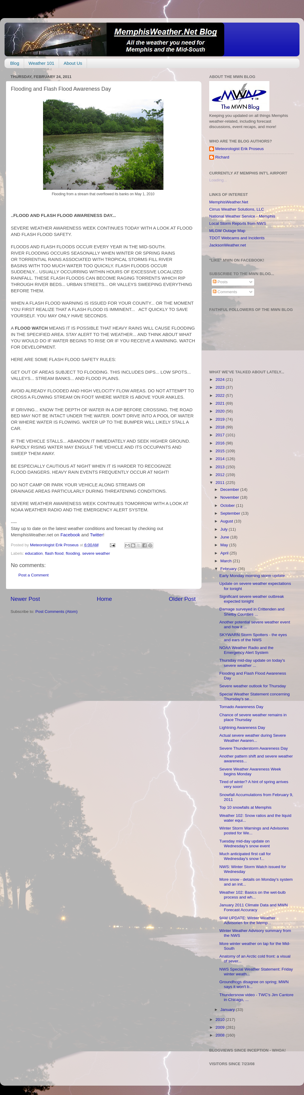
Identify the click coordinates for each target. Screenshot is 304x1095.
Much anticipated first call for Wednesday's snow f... (245, 856)
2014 (221, 459)
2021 (221, 403)
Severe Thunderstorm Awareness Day (253, 748)
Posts (220, 282)
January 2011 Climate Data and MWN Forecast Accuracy (253, 907)
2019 (221, 419)
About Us (73, 63)
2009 (221, 1027)
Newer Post (25, 599)
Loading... (218, 180)
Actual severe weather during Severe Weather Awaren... (252, 737)
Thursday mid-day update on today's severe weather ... (252, 662)
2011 (221, 482)
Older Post (182, 599)
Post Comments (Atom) (57, 611)
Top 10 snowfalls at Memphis (245, 807)
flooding (73, 553)
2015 (221, 451)
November (230, 497)
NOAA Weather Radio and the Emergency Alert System (246, 650)
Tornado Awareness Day (241, 706)
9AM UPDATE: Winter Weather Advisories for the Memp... (247, 920)
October (228, 505)
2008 (221, 1035)
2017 (221, 435)
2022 (221, 395)
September (230, 513)
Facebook (70, 534)
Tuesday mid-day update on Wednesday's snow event (244, 843)
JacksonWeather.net (227, 245)
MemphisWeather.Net (228, 202)
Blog (14, 63)
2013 (221, 467)
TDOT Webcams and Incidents (237, 238)
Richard (222, 157)
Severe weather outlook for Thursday (252, 686)
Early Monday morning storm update (252, 575)
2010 (221, 1019)
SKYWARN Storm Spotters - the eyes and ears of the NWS (253, 637)
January (228, 1009)
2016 (221, 443)
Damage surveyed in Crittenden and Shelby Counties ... (251, 611)
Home (104, 599)
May (224, 545)
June (225, 537)
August (227, 521)
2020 (221, 411)
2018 (221, 427)
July (224, 529)
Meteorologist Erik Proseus (239, 148)
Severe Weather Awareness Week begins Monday (250, 771)
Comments (225, 292)
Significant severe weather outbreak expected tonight (251, 599)
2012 (221, 474)
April (225, 553)
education (34, 553)
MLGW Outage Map (227, 230)
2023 (221, 387)
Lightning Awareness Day (242, 727)
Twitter (96, 534)
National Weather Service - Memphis (242, 216)
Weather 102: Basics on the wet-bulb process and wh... (252, 894)
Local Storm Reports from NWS (237, 223)
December (230, 489)
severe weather (96, 553)
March (226, 561)
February (229, 568)
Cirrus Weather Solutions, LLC (236, 209)
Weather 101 (41, 63)
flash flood (54, 553)
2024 (221, 379)
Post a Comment (33, 575)
